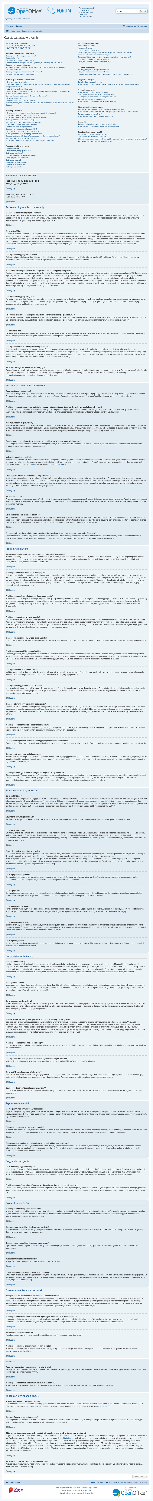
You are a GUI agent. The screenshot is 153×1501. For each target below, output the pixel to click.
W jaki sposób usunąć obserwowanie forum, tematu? (97, 116)
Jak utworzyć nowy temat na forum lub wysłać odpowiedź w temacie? (31, 113)
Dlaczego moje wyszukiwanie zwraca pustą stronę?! (97, 97)
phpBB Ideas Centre (131, 1420)
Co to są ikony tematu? (14, 167)
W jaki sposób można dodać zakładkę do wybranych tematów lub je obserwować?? (108, 111)
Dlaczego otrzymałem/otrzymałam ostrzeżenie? (23, 131)
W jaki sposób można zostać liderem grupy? (94, 55)
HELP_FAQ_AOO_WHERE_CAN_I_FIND (21, 45)
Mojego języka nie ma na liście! (17, 93)
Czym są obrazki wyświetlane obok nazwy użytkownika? (26, 96)
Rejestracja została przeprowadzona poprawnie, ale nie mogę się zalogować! (34, 63)
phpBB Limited (75, 1404)
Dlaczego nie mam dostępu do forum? (19, 127)
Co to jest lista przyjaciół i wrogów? (90, 82)
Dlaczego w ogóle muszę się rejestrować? (21, 56)
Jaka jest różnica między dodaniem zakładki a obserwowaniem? (101, 109)
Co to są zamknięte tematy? (16, 164)
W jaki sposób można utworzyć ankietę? (20, 120)
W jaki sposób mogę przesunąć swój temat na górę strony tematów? (30, 140)
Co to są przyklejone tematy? (16, 162)
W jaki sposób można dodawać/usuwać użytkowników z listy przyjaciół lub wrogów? (108, 84)
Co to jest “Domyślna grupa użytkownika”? (93, 59)
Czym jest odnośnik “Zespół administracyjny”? (94, 62)
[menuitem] (19, 26)
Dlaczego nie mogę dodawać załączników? (21, 129)
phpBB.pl (34, 465)
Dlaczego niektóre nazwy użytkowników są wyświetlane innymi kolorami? (104, 57)
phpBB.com (59, 465)
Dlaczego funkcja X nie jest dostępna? (92, 136)
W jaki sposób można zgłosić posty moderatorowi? (24, 134)
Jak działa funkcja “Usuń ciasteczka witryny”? (22, 74)
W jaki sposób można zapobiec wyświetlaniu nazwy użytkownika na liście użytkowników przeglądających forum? (37, 85)
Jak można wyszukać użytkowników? (91, 99)
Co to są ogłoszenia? (13, 160)
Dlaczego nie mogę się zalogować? (18, 65)
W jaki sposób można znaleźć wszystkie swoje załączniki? (99, 126)
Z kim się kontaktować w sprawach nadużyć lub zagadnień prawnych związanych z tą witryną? (112, 139)
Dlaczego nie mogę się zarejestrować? (20, 60)
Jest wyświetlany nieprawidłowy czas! (19, 89)
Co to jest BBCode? (13, 148)
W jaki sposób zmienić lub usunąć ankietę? (21, 124)
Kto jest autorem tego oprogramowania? (92, 134)
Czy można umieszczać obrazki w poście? (21, 155)
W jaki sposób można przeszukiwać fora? (93, 92)
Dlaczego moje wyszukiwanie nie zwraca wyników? (96, 94)
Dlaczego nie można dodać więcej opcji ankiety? (23, 122)
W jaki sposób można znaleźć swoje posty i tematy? (97, 101)
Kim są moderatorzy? (85, 48)
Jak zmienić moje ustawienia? (16, 82)
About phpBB (105, 1406)
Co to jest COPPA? (13, 58)
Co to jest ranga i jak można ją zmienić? (20, 100)
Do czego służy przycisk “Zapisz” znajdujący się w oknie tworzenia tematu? (33, 136)
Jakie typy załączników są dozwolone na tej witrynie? (97, 124)
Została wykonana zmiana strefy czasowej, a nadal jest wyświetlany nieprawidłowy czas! (38, 91)
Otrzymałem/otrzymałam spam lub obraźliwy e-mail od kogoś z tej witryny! (105, 74)
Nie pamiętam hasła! (13, 70)
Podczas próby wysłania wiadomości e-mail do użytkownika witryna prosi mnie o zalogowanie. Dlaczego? (40, 104)
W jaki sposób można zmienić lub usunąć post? (23, 115)
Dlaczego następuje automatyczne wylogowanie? (24, 72)
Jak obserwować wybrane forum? (90, 114)
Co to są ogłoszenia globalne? (17, 157)
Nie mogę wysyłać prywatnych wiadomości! (93, 70)
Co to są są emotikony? (14, 153)
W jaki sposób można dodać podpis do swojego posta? (26, 117)
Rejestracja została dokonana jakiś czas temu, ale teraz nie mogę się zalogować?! (36, 67)
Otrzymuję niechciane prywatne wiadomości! (94, 72)
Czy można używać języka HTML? (18, 151)
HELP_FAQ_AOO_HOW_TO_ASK (18, 48)
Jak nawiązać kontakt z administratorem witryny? (95, 141)
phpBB (72, 1487)
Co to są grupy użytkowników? (89, 50)
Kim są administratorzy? (86, 45)
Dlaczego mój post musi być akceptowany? (21, 138)
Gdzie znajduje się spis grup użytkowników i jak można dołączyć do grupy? (105, 52)
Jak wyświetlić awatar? (14, 98)
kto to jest (67, 1438)
